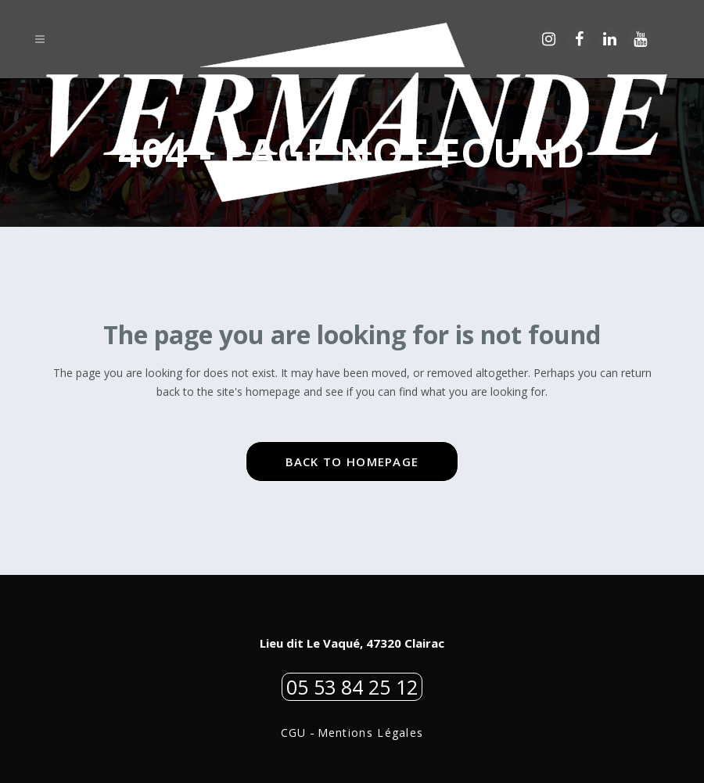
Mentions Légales (371, 732)
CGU (294, 732)
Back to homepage (352, 461)
